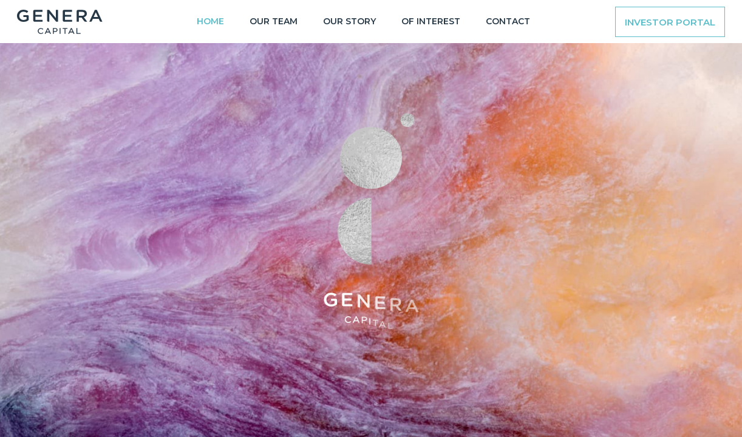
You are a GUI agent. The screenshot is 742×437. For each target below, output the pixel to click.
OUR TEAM (274, 21)
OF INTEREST (430, 21)
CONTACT (508, 21)
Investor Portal (670, 22)
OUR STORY (349, 21)
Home (210, 21)
